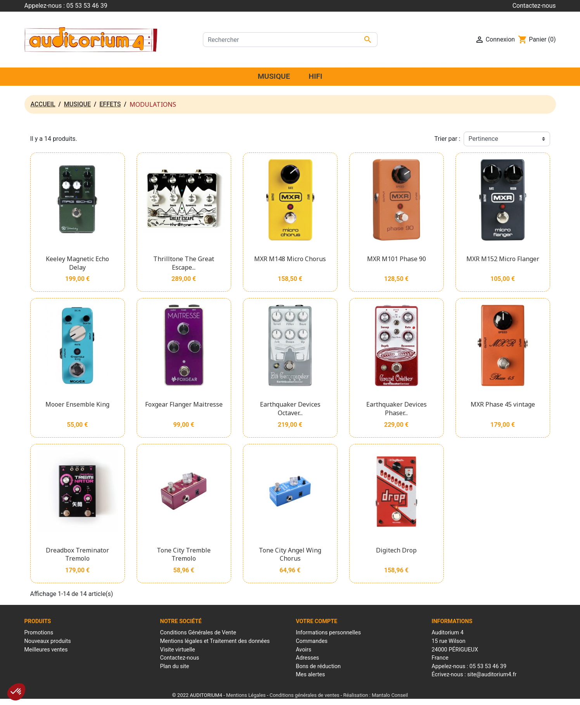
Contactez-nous (534, 5)
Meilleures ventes (46, 649)
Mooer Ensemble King (77, 404)
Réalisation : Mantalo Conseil (375, 695)
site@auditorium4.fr (491, 674)
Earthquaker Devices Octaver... (290, 408)
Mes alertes (310, 674)
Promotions (39, 632)
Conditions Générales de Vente (198, 632)
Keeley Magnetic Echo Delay (77, 263)
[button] (16, 691)
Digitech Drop (396, 550)
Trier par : (447, 138)
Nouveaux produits (47, 641)
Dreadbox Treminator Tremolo (77, 554)
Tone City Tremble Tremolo (184, 554)
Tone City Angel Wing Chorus (290, 554)
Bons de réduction (318, 666)
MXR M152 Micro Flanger (502, 259)
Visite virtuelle (177, 649)
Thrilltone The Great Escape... (183, 263)
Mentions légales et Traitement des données (215, 641)
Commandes (312, 641)
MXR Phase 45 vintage (503, 404)
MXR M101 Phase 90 (396, 259)
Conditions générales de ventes (304, 695)
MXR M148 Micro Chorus (290, 259)
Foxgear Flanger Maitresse (184, 404)
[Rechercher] (290, 39)
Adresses (307, 658)
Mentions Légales (246, 695)
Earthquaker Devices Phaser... (396, 408)
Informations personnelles (328, 632)
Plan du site (174, 666)
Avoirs (304, 649)
